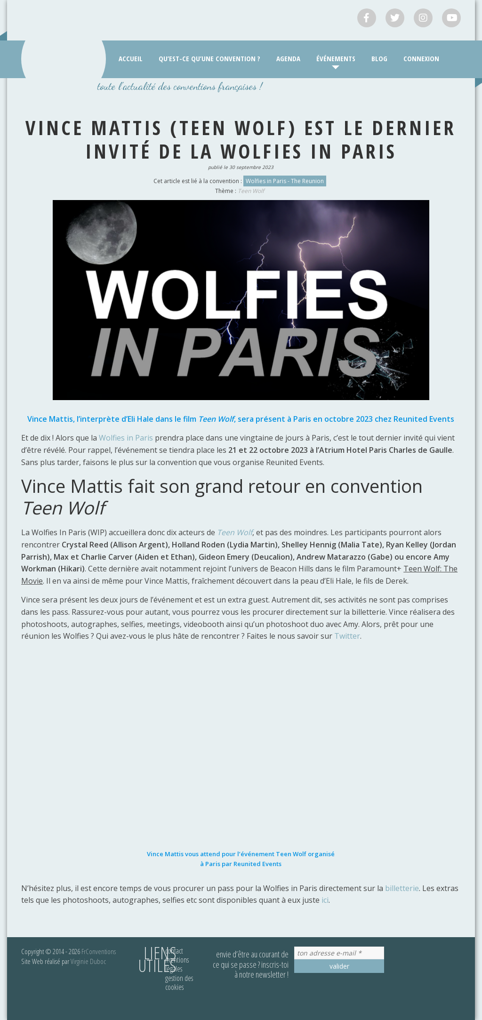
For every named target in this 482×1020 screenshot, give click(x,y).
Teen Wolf (251, 191)
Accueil (131, 58)
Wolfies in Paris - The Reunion (285, 181)
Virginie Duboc (88, 961)
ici (325, 900)
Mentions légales (177, 964)
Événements (335, 58)
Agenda (288, 58)
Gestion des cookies (179, 982)
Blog (379, 58)
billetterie (402, 888)
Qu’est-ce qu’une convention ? (209, 58)
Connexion (421, 58)
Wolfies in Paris (126, 438)
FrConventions (98, 951)
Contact (174, 951)
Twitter (347, 636)
